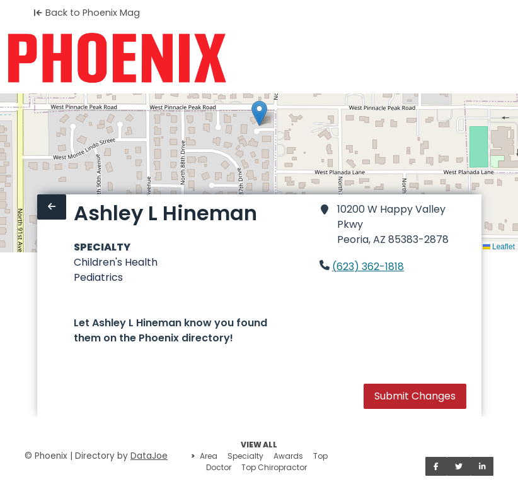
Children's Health (116, 262)
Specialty (245, 456)
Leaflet (499, 246)
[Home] (117, 58)
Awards (288, 456)
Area (208, 456)
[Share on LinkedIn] (482, 466)
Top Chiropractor (274, 467)
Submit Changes (415, 396)
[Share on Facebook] (436, 466)
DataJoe (149, 456)
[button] (259, 113)
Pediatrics (98, 277)
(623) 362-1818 (368, 266)
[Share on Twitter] (459, 466)
